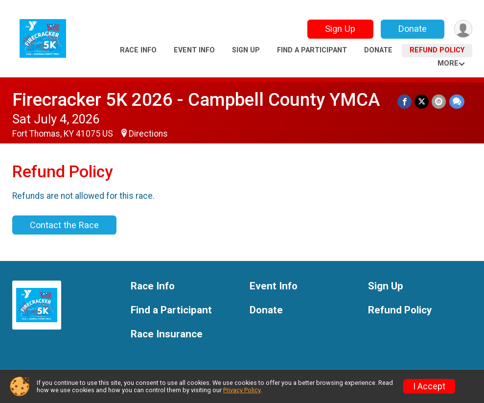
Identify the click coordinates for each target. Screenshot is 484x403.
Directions (148, 134)
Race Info (138, 50)
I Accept (429, 386)
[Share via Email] (439, 102)
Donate (412, 29)
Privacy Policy (241, 390)
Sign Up (339, 29)
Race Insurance (167, 334)
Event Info (194, 50)
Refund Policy (437, 50)
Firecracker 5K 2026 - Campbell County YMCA (196, 99)
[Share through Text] (456, 102)
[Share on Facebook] (405, 102)
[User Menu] (463, 29)
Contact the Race (64, 225)
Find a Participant (312, 50)
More (448, 63)
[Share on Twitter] (422, 102)
